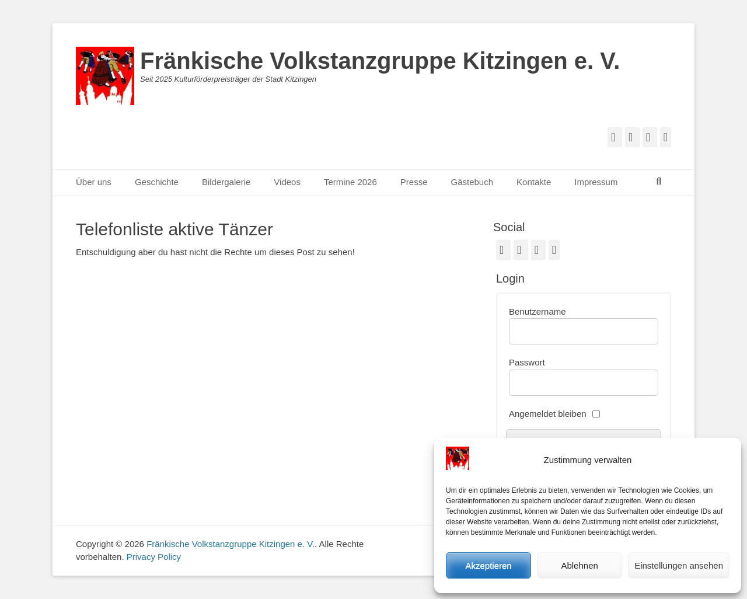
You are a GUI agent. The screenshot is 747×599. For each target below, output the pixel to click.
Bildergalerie (226, 182)
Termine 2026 (350, 182)
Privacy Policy (154, 557)
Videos (287, 182)
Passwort (527, 362)
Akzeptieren (488, 565)
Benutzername (537, 311)
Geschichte (157, 182)
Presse (414, 182)
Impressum (595, 182)
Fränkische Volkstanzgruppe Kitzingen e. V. (380, 61)
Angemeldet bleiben (548, 414)
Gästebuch (472, 182)
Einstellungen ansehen (678, 565)
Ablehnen (579, 565)
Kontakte (533, 182)
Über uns (93, 182)
